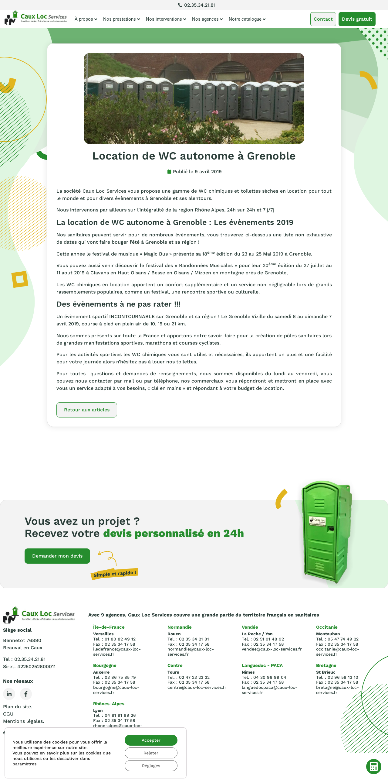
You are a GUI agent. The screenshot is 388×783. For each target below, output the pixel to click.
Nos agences (207, 19)
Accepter (151, 740)
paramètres (24, 763)
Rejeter (150, 752)
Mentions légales (23, 721)
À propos (86, 19)
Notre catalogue (247, 19)
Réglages (151, 765)
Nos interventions (166, 19)
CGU (8, 714)
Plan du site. (17, 706)
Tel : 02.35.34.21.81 (24, 659)
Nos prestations (121, 19)
